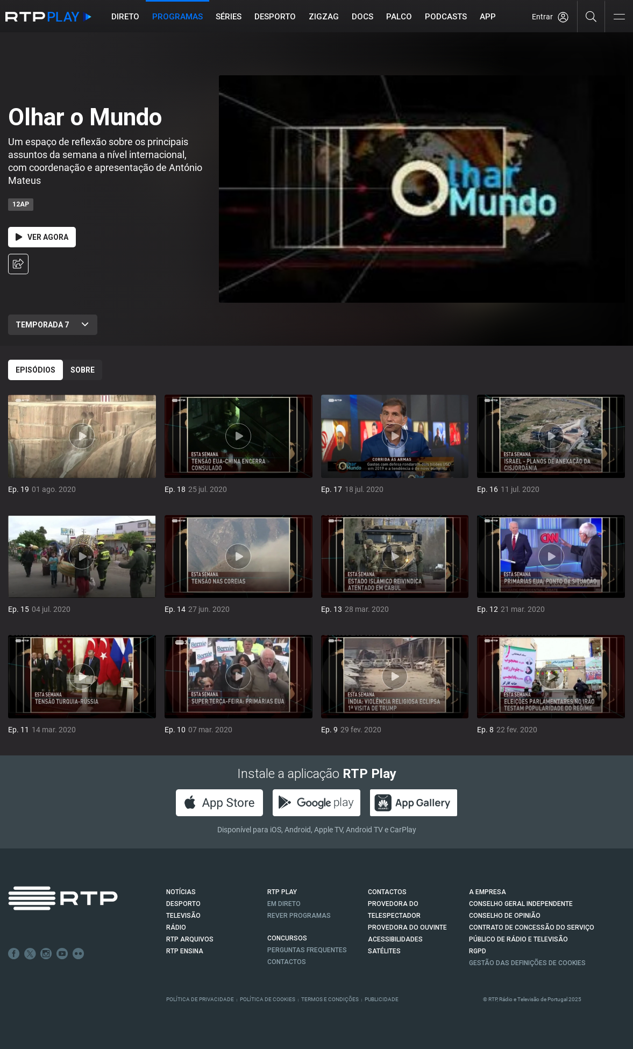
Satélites (384, 951)
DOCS (362, 17)
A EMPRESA (487, 892)
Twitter (30, 954)
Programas (177, 17)
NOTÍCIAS (181, 892)
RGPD (477, 951)
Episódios (35, 370)
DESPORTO (183, 904)
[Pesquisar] (591, 16)
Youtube (62, 954)
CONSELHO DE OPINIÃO (504, 915)
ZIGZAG (324, 17)
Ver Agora (42, 237)
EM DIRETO (284, 904)
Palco (399, 17)
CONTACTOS (387, 892)
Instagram (46, 954)
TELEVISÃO (183, 915)
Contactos (286, 962)
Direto (125, 17)
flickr (78, 954)
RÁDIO (176, 927)
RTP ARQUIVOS (190, 939)
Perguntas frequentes (307, 950)
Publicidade (382, 999)
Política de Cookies (267, 999)
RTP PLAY (282, 892)
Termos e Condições (330, 999)
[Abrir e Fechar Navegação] (619, 17)
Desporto (275, 17)
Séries (228, 17)
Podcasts (446, 17)
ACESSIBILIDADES (395, 939)
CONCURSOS (287, 938)
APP (488, 17)
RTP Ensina (184, 951)
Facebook (14, 954)
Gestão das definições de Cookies (527, 963)
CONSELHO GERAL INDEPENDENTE (521, 904)
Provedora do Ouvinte (407, 927)
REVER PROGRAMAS (299, 915)
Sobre (82, 370)
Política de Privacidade (200, 999)
